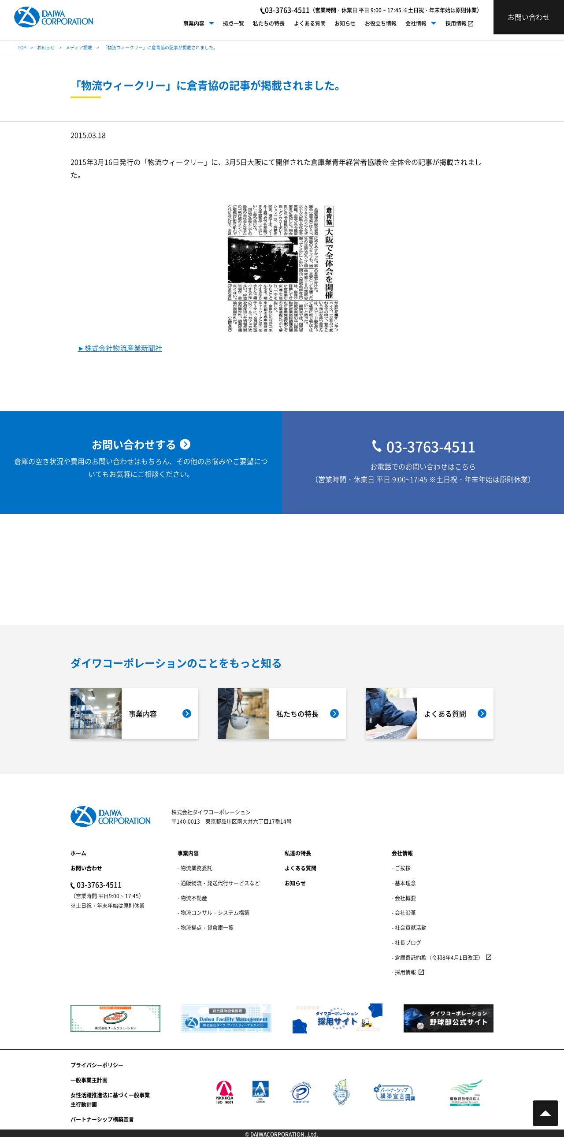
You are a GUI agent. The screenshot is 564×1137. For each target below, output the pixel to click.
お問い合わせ (86, 868)
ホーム (78, 853)
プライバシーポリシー (96, 1065)
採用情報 (456, 23)
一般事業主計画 (89, 1080)
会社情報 (416, 23)
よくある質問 (310, 23)
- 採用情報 (404, 972)
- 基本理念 (404, 883)
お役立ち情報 (381, 23)
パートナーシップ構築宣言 (102, 1119)
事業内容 (193, 23)
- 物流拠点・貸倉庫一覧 (206, 927)
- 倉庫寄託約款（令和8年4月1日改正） (437, 957)
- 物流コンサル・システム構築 (213, 912)
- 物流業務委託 (195, 868)
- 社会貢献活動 (409, 927)
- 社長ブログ (406, 942)
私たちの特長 (269, 23)
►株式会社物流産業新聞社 (120, 348)
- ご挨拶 (401, 868)
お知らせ (345, 23)
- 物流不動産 (192, 898)
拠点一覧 (233, 23)
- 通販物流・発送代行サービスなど (219, 883)
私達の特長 (298, 853)
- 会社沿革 (404, 912)
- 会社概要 (404, 898)
